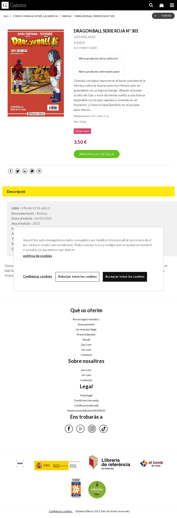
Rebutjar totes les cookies (77, 276)
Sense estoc (82, 131)
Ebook (86, 339)
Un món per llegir (86, 329)
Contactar (86, 380)
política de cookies (37, 256)
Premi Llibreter (86, 334)
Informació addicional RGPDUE (86, 410)
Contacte (86, 354)
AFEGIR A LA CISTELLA (96, 154)
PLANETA (79, 42)
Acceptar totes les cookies (125, 276)
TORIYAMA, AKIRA (85, 36)
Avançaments (86, 324)
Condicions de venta (86, 400)
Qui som (86, 344)
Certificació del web (86, 405)
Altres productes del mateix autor (99, 71)
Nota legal (86, 395)
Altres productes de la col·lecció (98, 58)
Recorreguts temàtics (86, 319)
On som (86, 349)
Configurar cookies (61, 511)
